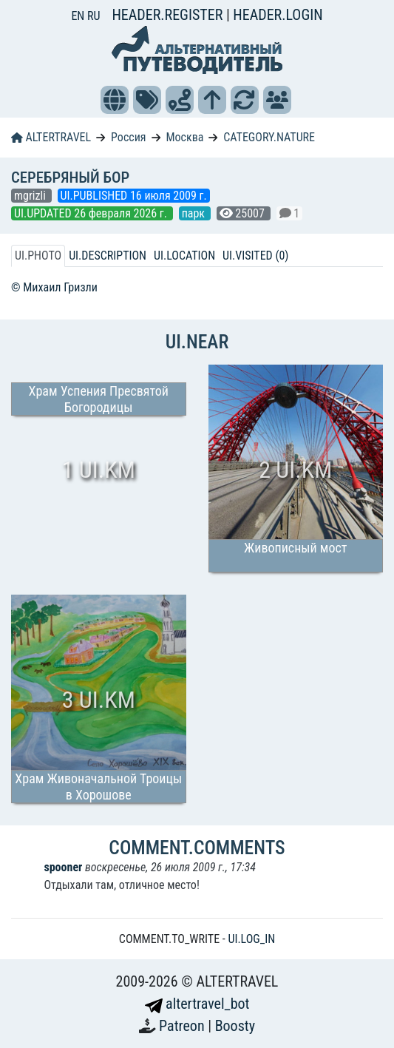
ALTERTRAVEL (51, 137)
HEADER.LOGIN (277, 15)
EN (79, 16)
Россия (128, 137)
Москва (184, 137)
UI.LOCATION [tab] (184, 256)
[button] (114, 100)
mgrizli (31, 196)
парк (195, 213)
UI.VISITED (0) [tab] (255, 256)
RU (93, 16)
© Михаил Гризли (54, 287)
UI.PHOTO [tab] (38, 256)
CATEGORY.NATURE (269, 137)
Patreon (183, 1026)
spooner (63, 867)
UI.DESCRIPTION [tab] (107, 256)
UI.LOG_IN (251, 939)
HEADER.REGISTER (168, 15)
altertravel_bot (197, 1003)
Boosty (235, 1026)
